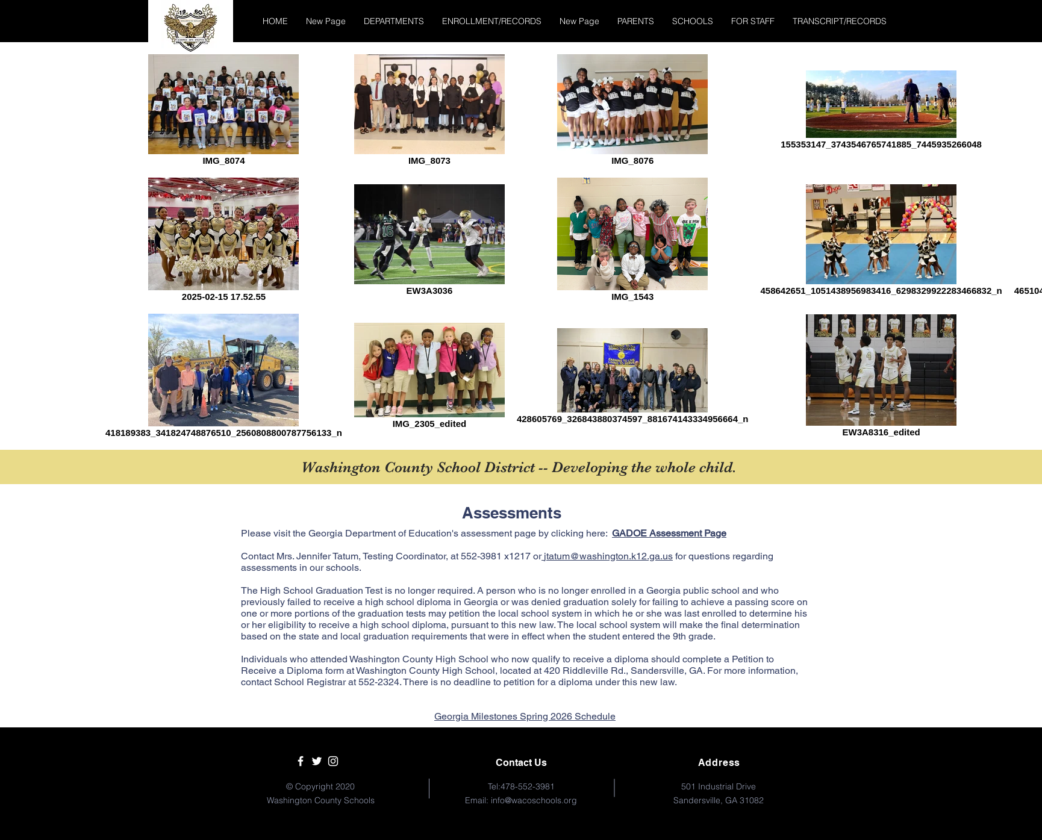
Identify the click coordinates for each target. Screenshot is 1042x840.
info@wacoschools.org (534, 800)
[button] (394, 21)
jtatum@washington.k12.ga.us (608, 556)
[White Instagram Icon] (333, 761)
